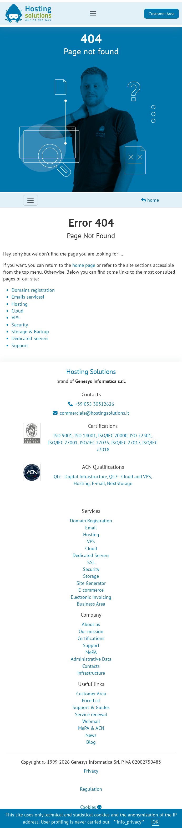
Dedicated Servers (30, 338)
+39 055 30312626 (91, 404)
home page (83, 265)
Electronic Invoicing (91, 597)
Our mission (91, 631)
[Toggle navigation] (93, 14)
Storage (91, 576)
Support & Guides (91, 707)
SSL (91, 562)
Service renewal (91, 714)
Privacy (91, 771)
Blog (91, 742)
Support (20, 345)
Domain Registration (91, 521)
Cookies (91, 807)
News (91, 735)
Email (91, 528)
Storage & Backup (30, 332)
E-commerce (91, 590)
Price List (91, 700)
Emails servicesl (28, 297)
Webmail (91, 721)
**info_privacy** (129, 822)
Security (20, 325)
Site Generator (91, 583)
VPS (15, 318)
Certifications (91, 638)
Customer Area (161, 13)
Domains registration (33, 290)
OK (156, 822)
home (150, 200)
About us (91, 624)
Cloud (17, 311)
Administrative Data (91, 659)
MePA (91, 652)
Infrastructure (91, 673)
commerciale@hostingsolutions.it (91, 413)
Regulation (91, 789)
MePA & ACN (91, 728)
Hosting (20, 304)
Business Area (91, 604)
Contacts (91, 666)
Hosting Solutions (91, 371)
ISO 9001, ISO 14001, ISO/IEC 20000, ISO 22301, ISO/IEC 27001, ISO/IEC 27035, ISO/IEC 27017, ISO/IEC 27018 (103, 442)
